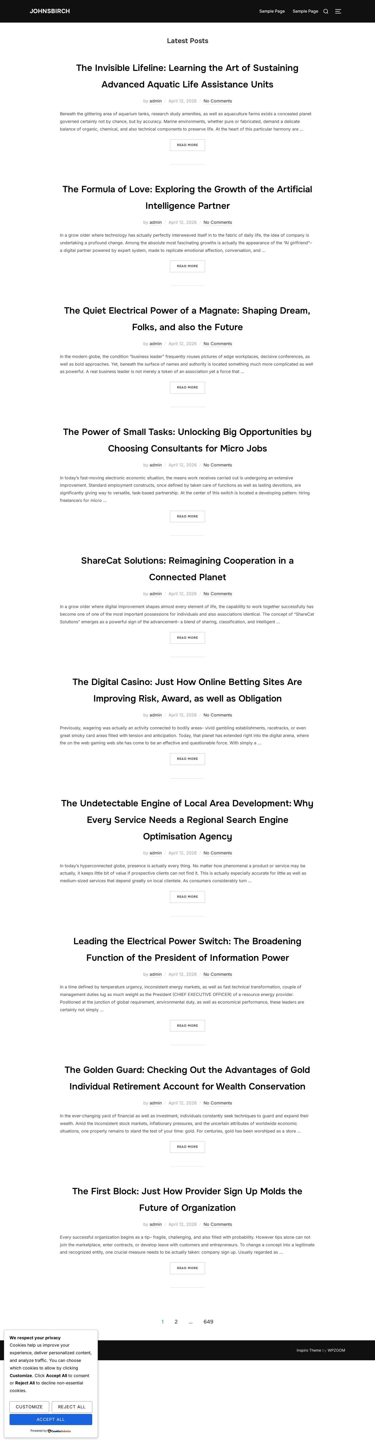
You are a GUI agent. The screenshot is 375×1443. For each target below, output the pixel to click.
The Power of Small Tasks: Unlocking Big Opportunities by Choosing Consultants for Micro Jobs (187, 464)
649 (208, 1404)
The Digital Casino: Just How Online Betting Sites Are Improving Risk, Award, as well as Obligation (187, 731)
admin (156, 117)
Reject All (72, 1406)
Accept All (51, 1419)
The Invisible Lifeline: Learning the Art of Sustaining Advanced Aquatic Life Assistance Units (187, 83)
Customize (29, 1406)
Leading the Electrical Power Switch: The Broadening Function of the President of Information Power (187, 1006)
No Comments (218, 117)
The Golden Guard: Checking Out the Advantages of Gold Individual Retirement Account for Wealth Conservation (187, 1152)
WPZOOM (336, 1433)
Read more (191, 161)
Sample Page (272, 11)
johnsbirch (52, 11)
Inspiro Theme (309, 1433)
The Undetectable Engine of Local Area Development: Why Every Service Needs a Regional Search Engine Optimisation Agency (187, 868)
